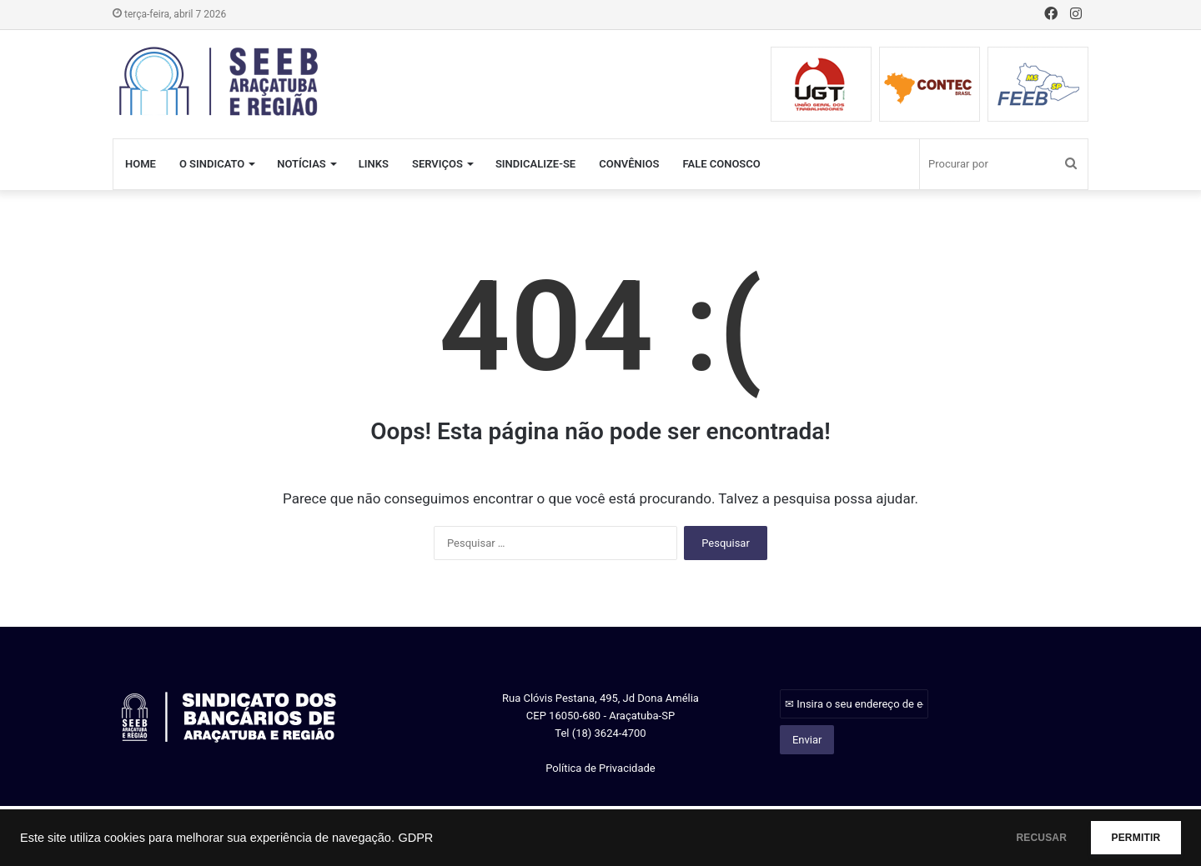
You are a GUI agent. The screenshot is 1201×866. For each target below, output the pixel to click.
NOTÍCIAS (301, 164)
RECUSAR (1016, 837)
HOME (140, 164)
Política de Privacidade (600, 768)
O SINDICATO (211, 164)
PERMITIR (1127, 837)
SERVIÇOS (437, 164)
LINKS (374, 164)
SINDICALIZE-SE (535, 164)
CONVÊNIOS (629, 164)
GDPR (415, 837)
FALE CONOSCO (721, 164)
